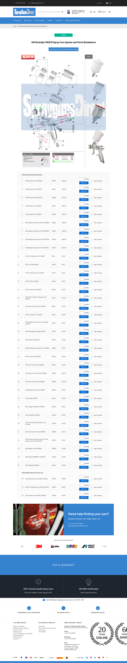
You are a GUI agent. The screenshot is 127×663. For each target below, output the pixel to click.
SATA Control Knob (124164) (33, 356)
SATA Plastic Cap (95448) (32, 339)
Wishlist (50, 20)
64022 (53, 314)
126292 (54, 415)
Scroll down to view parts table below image (63, 49)
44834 (54, 289)
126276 (54, 406)
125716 (54, 247)
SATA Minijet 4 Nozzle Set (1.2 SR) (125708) (37, 239)
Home (14, 26)
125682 (54, 222)
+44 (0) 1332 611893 (75, 523)
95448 (54, 339)
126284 (54, 457)
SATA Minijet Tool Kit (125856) (33, 448)
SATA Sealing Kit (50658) (32, 465)
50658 (53, 465)
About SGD (27, 20)
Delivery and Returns (19, 626)
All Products (17, 20)
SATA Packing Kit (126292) (32, 415)
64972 (54, 323)
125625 (54, 214)
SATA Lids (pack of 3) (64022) (33, 314)
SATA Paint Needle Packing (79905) (35, 331)
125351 (53, 398)
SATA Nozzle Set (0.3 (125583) (33, 181)
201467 (54, 440)
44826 (54, 281)
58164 (53, 306)
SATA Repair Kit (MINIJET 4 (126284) (35, 457)
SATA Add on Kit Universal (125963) (35, 381)
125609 (54, 197)
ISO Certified (42, 631)
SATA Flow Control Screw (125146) (34, 365)
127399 (54, 423)
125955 (54, 373)
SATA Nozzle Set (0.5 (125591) (33, 189)
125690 (54, 231)
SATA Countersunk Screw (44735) (34, 273)
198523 (54, 390)
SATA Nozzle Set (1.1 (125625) (33, 214)
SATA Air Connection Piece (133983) (35, 432)
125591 (53, 189)
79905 (54, 331)
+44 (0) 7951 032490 (70, 638)
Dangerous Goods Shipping (20, 628)
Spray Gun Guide (17, 630)
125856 (54, 448)
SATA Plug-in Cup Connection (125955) (36, 373)
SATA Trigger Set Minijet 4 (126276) (35, 406)
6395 (53, 256)
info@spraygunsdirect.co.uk (78, 526)
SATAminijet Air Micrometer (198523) (35, 390)
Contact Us (58, 20)
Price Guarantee (39, 20)
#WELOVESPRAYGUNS (72, 20)
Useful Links (42, 630)
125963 (54, 381)
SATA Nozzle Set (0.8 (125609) (33, 197)
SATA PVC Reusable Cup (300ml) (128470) (37, 487)
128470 (54, 487)
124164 (54, 356)
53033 (53, 298)
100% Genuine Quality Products (47, 628)
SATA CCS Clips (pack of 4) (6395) (35, 256)
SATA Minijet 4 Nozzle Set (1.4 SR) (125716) (37, 247)
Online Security (17, 631)
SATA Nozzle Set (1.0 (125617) (33, 206)
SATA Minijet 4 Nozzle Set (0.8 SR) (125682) (37, 222)
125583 (54, 181)
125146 (54, 365)
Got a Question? (63, 565)
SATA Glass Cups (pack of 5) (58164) (35, 306)
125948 (54, 495)
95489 (54, 348)
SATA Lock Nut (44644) (31, 264)
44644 (54, 264)
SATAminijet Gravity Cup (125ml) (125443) (36, 478)
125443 (54, 478)
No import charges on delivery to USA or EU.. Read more (78, 12)
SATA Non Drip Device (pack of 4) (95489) (37, 348)
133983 (54, 432)
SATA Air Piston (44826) (32, 281)
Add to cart (84, 182)
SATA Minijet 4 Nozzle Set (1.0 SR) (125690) (37, 231)
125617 (54, 206)
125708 (54, 239)
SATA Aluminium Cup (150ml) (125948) (35, 495)
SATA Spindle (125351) (31, 398)
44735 (53, 273)
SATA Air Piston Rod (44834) (33, 289)
